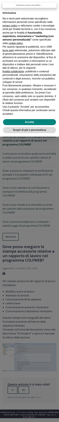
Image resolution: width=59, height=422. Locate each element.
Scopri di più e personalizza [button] (29, 130)
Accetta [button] (29, 122)
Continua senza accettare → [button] (29, 5)
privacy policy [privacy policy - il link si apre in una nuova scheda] (10, 25)
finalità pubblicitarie (13, 71)
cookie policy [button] (15, 43)
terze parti (8, 50)
